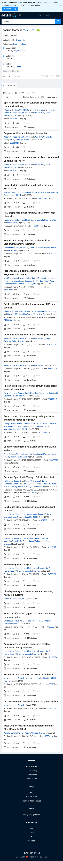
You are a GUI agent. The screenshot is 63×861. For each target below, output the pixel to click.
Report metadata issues (31, 801)
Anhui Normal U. (26, 192)
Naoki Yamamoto (41, 393)
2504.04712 (51, 254)
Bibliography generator (31, 815)
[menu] (48, 15)
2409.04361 (8, 320)
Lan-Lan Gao (28, 538)
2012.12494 (42, 432)
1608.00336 (49, 627)
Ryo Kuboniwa (9, 248)
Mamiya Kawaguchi (11, 192)
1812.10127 (51, 547)
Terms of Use (31, 779)
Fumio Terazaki (10, 220)
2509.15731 (14, 171)
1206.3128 (49, 736)
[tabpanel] (31, 420)
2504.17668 (38, 226)
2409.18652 (8, 290)
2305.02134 (52, 369)
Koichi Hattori (31, 278)
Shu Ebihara (8, 621)
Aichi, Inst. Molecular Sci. (26, 454)
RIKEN (17, 59)
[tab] (9, 85)
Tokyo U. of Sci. (30, 30)
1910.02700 (42, 520)
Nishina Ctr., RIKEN (20, 110)
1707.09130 (51, 574)
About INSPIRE (31, 766)
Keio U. (16, 115)
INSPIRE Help (31, 797)
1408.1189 (51, 708)
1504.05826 (49, 684)
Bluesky (31, 833)
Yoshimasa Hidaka (31, 424)
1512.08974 (52, 657)
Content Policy (31, 770)
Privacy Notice (31, 775)
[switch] (41, 97)
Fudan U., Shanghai (32, 481)
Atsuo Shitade (9, 454)
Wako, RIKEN (39, 113)
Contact (31, 841)
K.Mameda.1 (21, 40)
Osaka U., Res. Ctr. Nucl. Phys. (36, 281)
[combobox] (34, 21)
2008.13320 (53, 460)
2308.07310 (51, 345)
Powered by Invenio (31, 853)
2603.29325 (14, 143)
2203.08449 (52, 399)
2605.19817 (14, 119)
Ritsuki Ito (8, 110)
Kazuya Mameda (10, 113)
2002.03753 (32, 493)
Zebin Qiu (19, 140)
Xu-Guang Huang (10, 487)
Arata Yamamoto (33, 678)
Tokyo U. (51, 110)
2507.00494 (42, 198)
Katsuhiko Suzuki (25, 314)
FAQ (31, 793)
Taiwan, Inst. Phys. (19, 396)
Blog (31, 828)
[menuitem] (39, 15)
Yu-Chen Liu (8, 481)
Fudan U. (18, 67)
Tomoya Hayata (10, 424)
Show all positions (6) (11, 71)
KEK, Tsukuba (36, 426)
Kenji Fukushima (19, 44)
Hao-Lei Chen (9, 514)
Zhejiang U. (16, 281)
